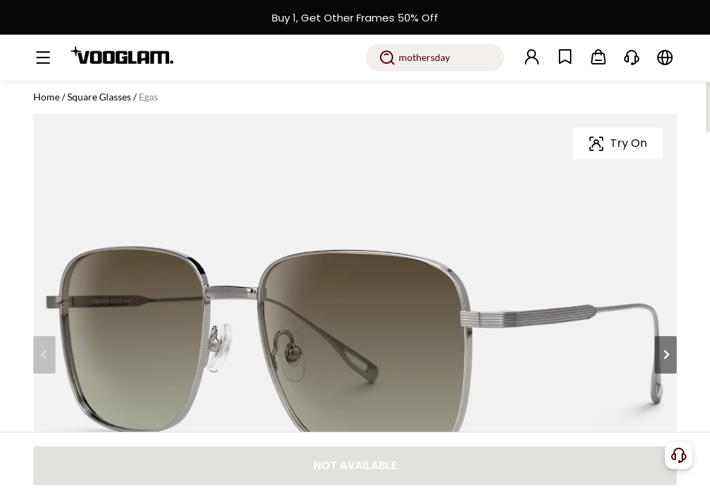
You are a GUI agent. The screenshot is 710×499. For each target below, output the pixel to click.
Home (46, 97)
